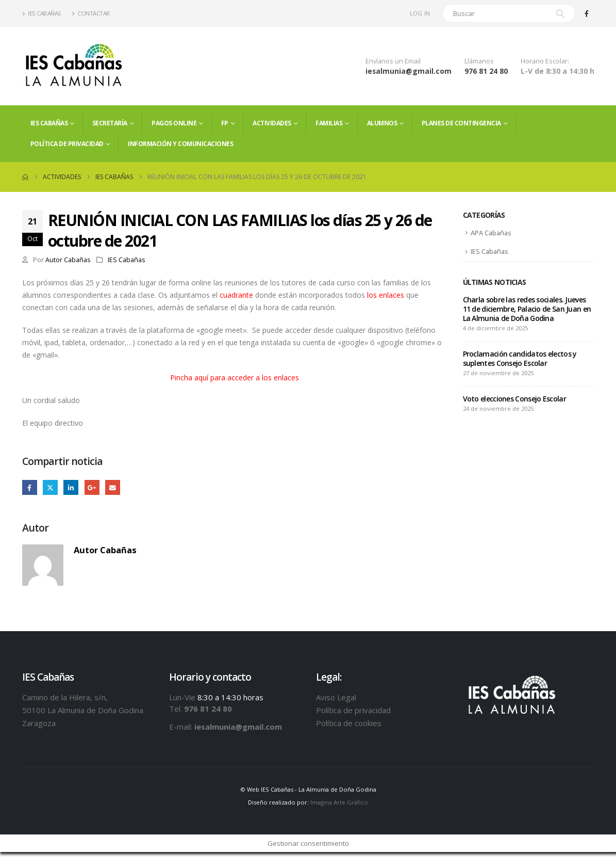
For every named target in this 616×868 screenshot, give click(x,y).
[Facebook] (586, 13)
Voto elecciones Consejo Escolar (514, 400)
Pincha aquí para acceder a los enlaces (234, 377)
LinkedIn (71, 487)
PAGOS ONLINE (174, 123)
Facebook (29, 487)
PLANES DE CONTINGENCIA (461, 123)
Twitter (50, 487)
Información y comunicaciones (180, 143)
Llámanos (479, 61)
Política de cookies (348, 723)
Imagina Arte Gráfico (339, 803)
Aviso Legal (336, 697)
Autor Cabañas (68, 259)
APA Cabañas (492, 233)
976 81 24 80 (486, 71)
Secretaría (109, 123)
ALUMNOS (382, 123)
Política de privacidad (67, 143)
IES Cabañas (41, 13)
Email (113, 487)
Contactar (91, 13)
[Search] (560, 13)
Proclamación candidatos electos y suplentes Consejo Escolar (520, 359)
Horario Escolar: (545, 61)
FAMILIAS (328, 123)
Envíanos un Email (393, 61)
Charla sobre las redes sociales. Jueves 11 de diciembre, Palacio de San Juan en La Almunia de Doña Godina (527, 310)
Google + (92, 487)
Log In (420, 13)
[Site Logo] (73, 66)
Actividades (272, 123)
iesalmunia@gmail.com (408, 71)
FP (224, 123)
